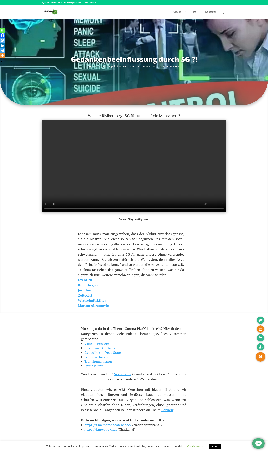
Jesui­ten (84, 290)
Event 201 (86, 280)
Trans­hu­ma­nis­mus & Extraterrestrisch (157, 66)
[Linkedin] (2, 45)
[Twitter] (2, 40)
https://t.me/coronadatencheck (107, 425)
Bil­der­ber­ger (88, 285)
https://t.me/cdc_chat (100, 429)
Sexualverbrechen (97, 357)
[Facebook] (2, 35)
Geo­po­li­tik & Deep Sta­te (120, 66)
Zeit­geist (85, 295)
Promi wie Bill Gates (99, 348)
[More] (2, 55)
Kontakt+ (210, 12)
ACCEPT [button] (215, 446)
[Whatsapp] (2, 30)
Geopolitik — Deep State (102, 352)
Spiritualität (93, 366)
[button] (260, 357)
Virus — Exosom (96, 343)
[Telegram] (2, 50)
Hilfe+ (194, 12)
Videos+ (178, 12)
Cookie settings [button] (196, 446)
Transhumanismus (98, 361)
